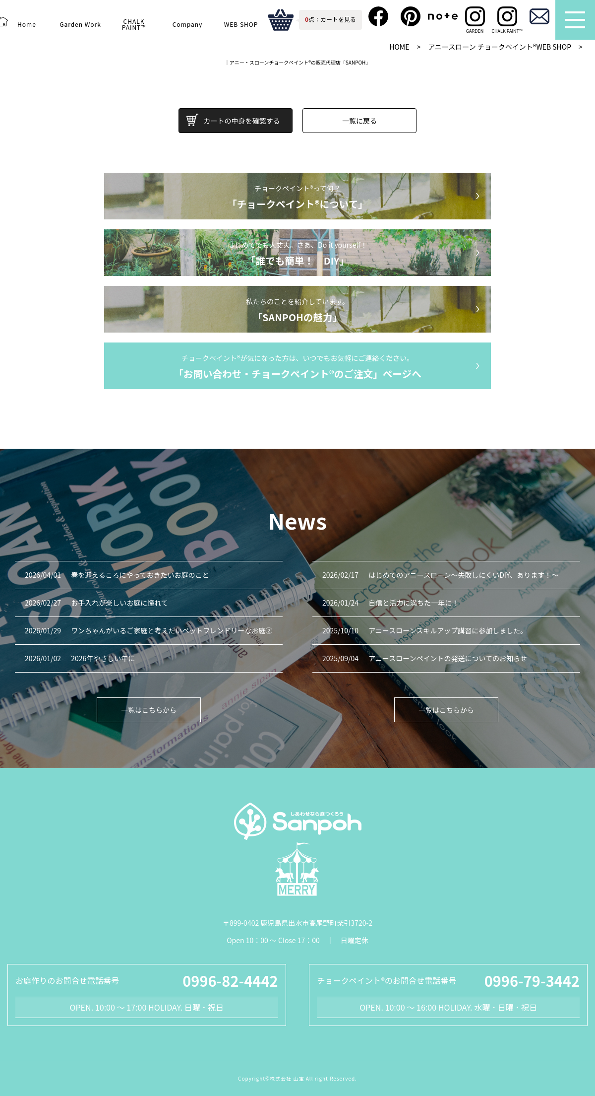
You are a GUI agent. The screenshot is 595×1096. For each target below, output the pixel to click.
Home (26, 24)
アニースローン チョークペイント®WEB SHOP (499, 47)
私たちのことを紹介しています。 (297, 310)
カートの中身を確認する (242, 121)
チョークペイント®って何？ (297, 197)
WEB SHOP (241, 24)
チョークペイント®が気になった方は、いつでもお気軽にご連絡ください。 (297, 367)
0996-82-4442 (230, 980)
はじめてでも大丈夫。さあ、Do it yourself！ (297, 254)
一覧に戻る (359, 121)
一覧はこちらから (149, 710)
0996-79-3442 (532, 980)
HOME (399, 47)
